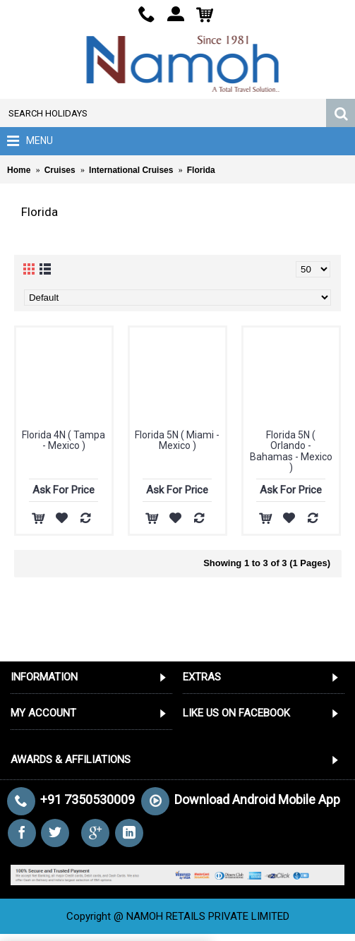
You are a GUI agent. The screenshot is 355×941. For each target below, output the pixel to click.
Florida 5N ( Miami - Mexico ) (177, 440)
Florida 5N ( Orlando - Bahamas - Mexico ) (291, 451)
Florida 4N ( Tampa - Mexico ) (63, 440)
